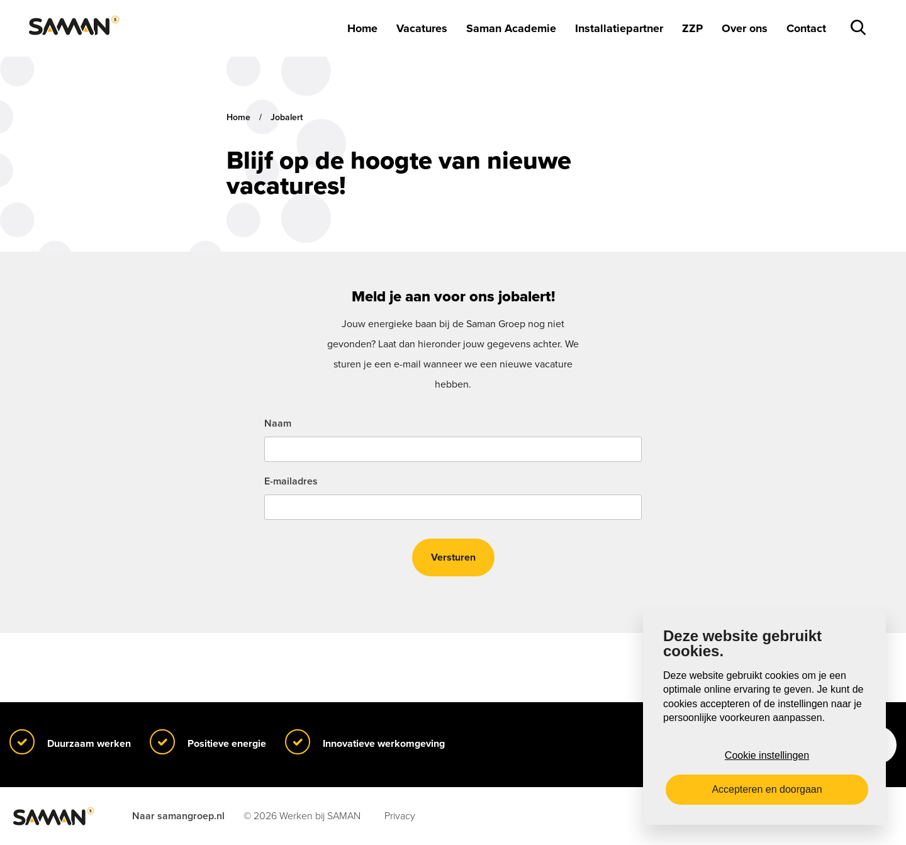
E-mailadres (291, 481)
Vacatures (421, 28)
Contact (806, 28)
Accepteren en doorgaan (767, 789)
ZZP (692, 28)
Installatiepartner (619, 28)
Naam (277, 423)
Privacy (399, 816)
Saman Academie (511, 28)
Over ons (745, 28)
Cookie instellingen (767, 755)
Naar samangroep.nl (178, 816)
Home (362, 28)
